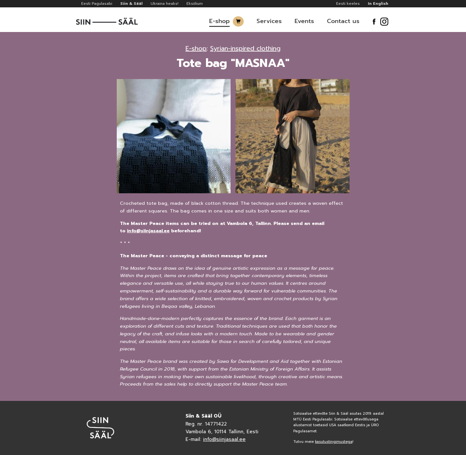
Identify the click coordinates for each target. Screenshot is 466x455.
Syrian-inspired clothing (245, 48)
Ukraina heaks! (164, 3)
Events (304, 21)
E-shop (219, 21)
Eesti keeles (348, 3)
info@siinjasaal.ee (148, 230)
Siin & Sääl (131, 3)
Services (269, 21)
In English (378, 3)
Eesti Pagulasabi (96, 3)
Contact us (343, 21)
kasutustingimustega (333, 441)
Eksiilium (194, 3)
